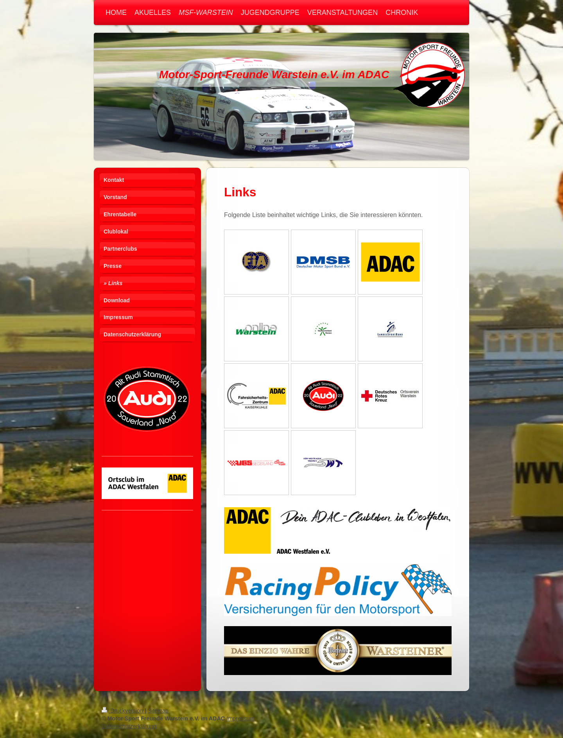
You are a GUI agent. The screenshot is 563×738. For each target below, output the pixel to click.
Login (454, 710)
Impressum (240, 718)
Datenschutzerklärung (129, 726)
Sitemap (158, 710)
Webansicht (446, 718)
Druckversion (123, 710)
